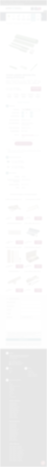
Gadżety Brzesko (13, 405)
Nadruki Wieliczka (13, 440)
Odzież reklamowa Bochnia (15, 448)
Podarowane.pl (9, 23)
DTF (10, 382)
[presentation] (41, 16)
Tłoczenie (11, 393)
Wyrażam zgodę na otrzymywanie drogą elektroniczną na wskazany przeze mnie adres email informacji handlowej (24, 336)
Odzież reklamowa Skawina (15, 457)
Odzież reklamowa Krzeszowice (16, 450)
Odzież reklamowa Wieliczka (16, 460)
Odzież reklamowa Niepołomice (16, 453)
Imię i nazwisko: (11, 302)
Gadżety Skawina (13, 414)
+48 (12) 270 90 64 (16, 361)
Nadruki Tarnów (13, 438)
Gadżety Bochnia (13, 403)
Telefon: (9, 309)
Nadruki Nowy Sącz (13, 434)
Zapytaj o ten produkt (23, 102)
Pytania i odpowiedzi (33, 374)
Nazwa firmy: (10, 306)
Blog (27, 1)
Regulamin (4, 1)
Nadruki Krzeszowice (14, 429)
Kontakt (30, 1)
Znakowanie (17, 1)
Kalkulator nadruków (32, 376)
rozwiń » (22, 337)
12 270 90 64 (5, 3)
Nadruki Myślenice (13, 431)
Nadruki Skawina (13, 436)
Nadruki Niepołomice (14, 432)
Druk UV (11, 391)
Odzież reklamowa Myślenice (16, 451)
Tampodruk (12, 389)
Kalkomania (12, 387)
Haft (10, 395)
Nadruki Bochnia (13, 424)
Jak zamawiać (10, 1)
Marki (23, 1)
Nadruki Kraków (13, 427)
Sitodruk (11, 384)
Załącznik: (9, 317)
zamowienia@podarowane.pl (17, 3)
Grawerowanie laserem (14, 386)
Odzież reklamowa (14, 444)
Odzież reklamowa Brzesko (15, 446)
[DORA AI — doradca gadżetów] (43, 463)
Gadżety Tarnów (13, 415)
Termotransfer (12, 396)
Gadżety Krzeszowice (14, 406)
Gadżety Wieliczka (13, 417)
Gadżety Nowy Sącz (14, 412)
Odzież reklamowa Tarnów (15, 459)
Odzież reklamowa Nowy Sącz (16, 455)
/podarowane (18, 364)
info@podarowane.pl (19, 362)
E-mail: (9, 313)
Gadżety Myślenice (13, 408)
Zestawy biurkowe (27, 23)
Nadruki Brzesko (13, 425)
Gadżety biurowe (17, 23)
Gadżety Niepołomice (14, 410)
